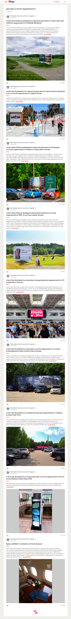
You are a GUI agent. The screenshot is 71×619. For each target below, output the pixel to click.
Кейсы (7, 25)
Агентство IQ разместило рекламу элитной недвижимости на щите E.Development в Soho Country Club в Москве (33, 350)
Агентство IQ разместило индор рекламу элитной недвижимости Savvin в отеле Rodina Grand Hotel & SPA (35, 478)
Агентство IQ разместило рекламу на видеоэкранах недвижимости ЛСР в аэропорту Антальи (35, 281)
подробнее (47, 34)
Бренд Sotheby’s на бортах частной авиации (24, 544)
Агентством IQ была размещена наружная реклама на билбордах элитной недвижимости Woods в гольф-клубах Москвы (33, 148)
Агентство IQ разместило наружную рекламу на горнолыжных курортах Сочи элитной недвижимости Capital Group (35, 92)
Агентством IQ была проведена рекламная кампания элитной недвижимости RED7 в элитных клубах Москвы (31, 214)
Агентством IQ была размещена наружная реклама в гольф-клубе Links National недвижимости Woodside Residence (35, 22)
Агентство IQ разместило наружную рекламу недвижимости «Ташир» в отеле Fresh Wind (34, 414)
